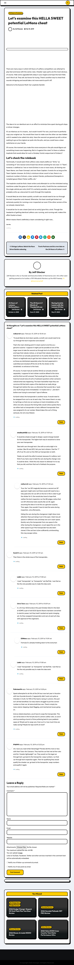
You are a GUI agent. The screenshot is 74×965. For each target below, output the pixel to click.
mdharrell (17, 333)
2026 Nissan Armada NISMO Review (20, 933)
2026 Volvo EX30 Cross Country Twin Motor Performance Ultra (50, 932)
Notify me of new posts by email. (19, 866)
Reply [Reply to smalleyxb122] (61, 473)
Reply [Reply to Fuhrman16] (61, 733)
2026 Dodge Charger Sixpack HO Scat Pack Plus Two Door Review (20, 910)
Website (9, 837)
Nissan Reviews (15, 928)
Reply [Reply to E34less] (61, 651)
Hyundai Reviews (47, 906)
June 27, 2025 (34, 312)
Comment (11, 790)
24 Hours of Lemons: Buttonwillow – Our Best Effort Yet (15, 307)
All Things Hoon (15, 902)
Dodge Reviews (15, 904)
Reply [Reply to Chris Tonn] (61, 627)
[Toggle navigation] (5, 2)
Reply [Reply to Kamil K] (61, 566)
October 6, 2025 (14, 312)
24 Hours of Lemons (15, 13)
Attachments (11, 846)
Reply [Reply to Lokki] (61, 592)
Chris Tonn (21, 603)
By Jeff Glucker (15, 29)
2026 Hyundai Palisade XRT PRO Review (51, 911)
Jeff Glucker (38, 272)
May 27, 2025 (56, 312)
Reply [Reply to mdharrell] (61, 421)
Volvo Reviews (46, 926)
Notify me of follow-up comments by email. (23, 862)
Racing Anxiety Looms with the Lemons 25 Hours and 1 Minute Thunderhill (58, 307)
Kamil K (16, 552)
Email (9, 827)
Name (9, 818)
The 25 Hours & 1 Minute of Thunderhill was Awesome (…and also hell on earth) (37, 307)
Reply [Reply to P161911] (61, 773)
